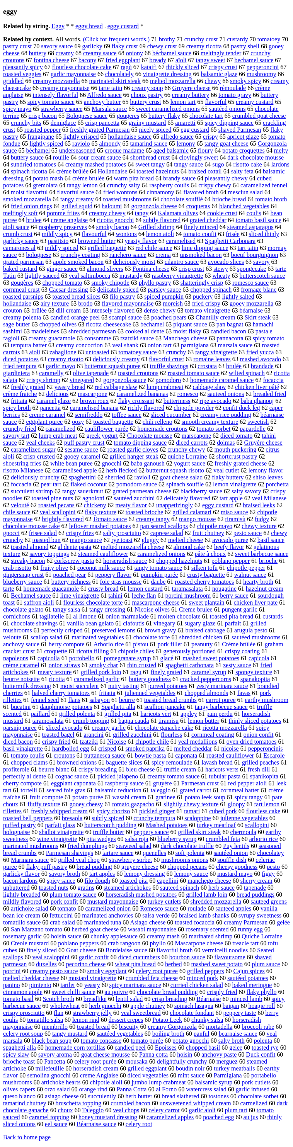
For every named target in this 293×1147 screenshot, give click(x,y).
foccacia (21, 484)
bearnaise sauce (238, 1033)
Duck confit (260, 1054)
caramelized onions (161, 554)
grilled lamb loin (206, 894)
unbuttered (16, 887)
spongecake (251, 268)
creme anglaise (69, 220)
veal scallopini (58, 512)
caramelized (60, 428)
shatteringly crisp (202, 282)
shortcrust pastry (236, 456)
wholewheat (65, 1006)
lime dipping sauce (205, 248)
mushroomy (261, 74)
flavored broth (201, 192)
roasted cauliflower (230, 755)
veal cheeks (40, 442)
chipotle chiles (136, 651)
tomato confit (199, 234)
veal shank (125, 345)
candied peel (129, 1047)
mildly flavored (22, 901)
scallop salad (46, 637)
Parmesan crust (200, 783)
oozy (78, 421)
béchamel (38, 150)
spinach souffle (185, 484)
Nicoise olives (152, 609)
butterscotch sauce (262, 275)
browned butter (96, 241)
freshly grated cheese (241, 463)
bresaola (72, 818)
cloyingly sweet (198, 157)
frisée (233, 234)
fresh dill (259, 769)
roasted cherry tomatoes (204, 581)
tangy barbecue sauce (221, 706)
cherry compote (22, 783)
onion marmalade (127, 616)
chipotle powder (194, 407)
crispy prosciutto (23, 1012)
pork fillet (169, 644)
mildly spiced (61, 248)
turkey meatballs (234, 1068)
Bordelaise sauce (126, 950)
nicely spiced (155, 129)
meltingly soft (20, 213)
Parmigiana (228, 1075)
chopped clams (29, 762)
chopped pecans (187, 866)
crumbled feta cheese (152, 978)
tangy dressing (107, 609)
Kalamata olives (178, 213)
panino (11, 985)
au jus (251, 1117)
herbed (173, 964)
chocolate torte (151, 637)
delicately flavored (187, 498)
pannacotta (229, 338)
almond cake (189, 547)
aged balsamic (171, 150)
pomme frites (63, 213)
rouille (61, 157)
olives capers (19, 1089)
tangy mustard (69, 1033)
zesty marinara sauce (222, 686)
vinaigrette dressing (167, 74)
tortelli (28, 790)
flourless (171, 734)
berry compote (67, 644)
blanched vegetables (244, 206)
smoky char (103, 665)
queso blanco (19, 1096)
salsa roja (136, 839)
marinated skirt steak (115, 81)
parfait (233, 623)
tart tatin (248, 248)
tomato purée (147, 1040)
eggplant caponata (73, 783)
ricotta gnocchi (115, 220)
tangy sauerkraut (82, 491)
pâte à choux (210, 554)
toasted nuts (53, 887)
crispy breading (97, 769)
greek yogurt (102, 435)
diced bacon (18, 741)
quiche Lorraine (187, 456)
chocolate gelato (23, 609)
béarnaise (250, 310)
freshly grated (28, 387)
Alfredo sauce (104, 95)
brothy (167, 39)
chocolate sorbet (258, 1096)
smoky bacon (112, 227)
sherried (115, 477)
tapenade (255, 887)
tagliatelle (51, 616)
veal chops (126, 1110)
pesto (273, 866)
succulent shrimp (32, 491)
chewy (213, 81)
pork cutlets (256, 1082)
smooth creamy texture (210, 421)
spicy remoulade (172, 762)
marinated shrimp (210, 936)
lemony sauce (191, 873)
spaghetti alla (19, 1047)
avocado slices (226, 261)
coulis (254, 213)
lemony (186, 143)
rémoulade (233, 88)
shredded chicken (200, 637)
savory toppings (49, 554)
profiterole (16, 769)
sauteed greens (268, 901)
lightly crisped (81, 136)
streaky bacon (28, 560)
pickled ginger (157, 811)
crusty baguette (206, 574)
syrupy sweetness (260, 915)
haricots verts (221, 769)
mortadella (219, 1026)
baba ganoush (148, 463)
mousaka (137, 1061)
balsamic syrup (213, 1082)
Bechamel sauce (31, 595)
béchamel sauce (171, 53)
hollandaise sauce (130, 136)
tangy (142, 213)
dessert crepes (126, 1019)
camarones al (19, 248)
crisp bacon (43, 115)
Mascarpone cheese (199, 943)
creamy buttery (190, 95)
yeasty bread (69, 387)
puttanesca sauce (105, 755)
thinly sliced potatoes (254, 720)
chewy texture (259, 526)
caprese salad (166, 533)
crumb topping (91, 720)
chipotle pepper (246, 567)
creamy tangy (153, 519)
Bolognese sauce (86, 115)
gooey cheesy (86, 804)
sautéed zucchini (134, 498)
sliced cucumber (171, 414)
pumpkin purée (159, 574)
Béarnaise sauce (96, 1124)
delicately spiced (117, 289)
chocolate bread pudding (167, 992)
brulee (34, 220)
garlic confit (94, 957)
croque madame (124, 150)
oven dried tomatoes (252, 741)
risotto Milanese (23, 470)
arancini (93, 734)
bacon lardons (20, 880)
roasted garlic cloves (132, 449)
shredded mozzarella (215, 901)
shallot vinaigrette (61, 832)
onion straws (64, 665)
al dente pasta (74, 547)
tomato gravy (234, 95)
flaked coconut (88, 484)
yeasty (92, 985)
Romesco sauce (159, 908)
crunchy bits (26, 122)
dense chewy (159, 310)
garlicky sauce (21, 241)
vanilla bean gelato (90, 623)
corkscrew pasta (74, 560)
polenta (263, 1040)
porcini (11, 971)
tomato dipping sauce (140, 442)
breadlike (95, 999)
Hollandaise (112, 171)
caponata (186, 755)
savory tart (16, 435)
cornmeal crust (21, 289)
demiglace (63, 122)
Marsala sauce (109, 108)
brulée (234, 366)
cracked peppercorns (205, 679)
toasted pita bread (232, 616)
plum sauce (266, 964)
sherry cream (256, 880)
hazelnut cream (264, 588)
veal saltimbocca (89, 275)
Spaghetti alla (118, 706)
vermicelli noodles (225, 950)
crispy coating (242, 651)
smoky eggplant (107, 971)
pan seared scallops (164, 526)
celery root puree (156, 971)
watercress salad (206, 1089)
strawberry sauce (61, 108)
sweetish (258, 421)
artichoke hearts (61, 1082)
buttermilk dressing (27, 686)
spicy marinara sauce (135, 985)
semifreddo (88, 414)
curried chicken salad (196, 985)
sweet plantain (206, 602)
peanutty (202, 644)
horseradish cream (95, 1068)
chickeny (95, 505)
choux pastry (147, 95)
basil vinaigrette (23, 748)
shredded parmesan (92, 331)
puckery (203, 296)
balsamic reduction (117, 790)
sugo (218, 164)
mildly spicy (57, 234)
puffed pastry (19, 825)
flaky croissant (136, 401)
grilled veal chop (79, 859)
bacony (87, 60)
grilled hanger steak (133, 456)
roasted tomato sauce (194, 373)
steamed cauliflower (103, 554)
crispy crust (222, 67)
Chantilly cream (215, 317)
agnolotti (93, 498)
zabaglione (62, 352)
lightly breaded (21, 894)
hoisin (184, 1054)
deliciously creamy (116, 359)
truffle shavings (169, 366)
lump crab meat (58, 435)
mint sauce (191, 1075)
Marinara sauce (30, 859)
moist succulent (79, 686)
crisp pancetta (102, 122)
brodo (85, 303)
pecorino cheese (86, 964)
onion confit (259, 734)
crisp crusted (39, 456)
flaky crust (125, 46)
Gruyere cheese (191, 88)
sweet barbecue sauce (261, 554)
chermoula (243, 832)
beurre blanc (54, 769)
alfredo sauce (177, 136)
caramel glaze (54, 401)
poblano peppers (78, 943)
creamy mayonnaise (65, 88)
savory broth (64, 873)
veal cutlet (226, 470)
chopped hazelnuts (179, 560)
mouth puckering (235, 449)
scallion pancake (165, 706)
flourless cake (263, 811)
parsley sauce (164, 289)
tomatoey (269, 39)
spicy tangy (249, 797)
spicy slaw (16, 1054)
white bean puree (71, 463)
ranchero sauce (127, 254)
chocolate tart (206, 115)
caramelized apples (170, 1117)
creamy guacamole (52, 338)
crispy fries (80, 533)
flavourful (94, 234)
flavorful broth (175, 950)
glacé (167, 658)
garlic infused (253, 1089)
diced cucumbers (139, 957)
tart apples (102, 873)
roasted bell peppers (28, 818)
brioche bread (229, 199)
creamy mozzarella (56, 81)
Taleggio (93, 1110)
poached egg (218, 1117)
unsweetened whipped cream (195, 1103)
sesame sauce (81, 449)
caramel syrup (208, 672)
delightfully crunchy (182, 1061)
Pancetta (54, 1061)
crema (163, 254)
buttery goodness (150, 679)
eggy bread (89, 26)
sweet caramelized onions (167, 108)
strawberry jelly (92, 1012)
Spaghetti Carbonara (230, 241)
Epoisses (166, 1047)
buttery (37, 53)
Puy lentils (236, 846)
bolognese (38, 254)
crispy (210, 136)
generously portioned (190, 651)
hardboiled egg (70, 748)
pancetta (50, 407)
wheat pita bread (135, 964)
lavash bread (216, 762)
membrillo (55, 1026)
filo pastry (122, 296)
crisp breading (169, 999)
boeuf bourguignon (254, 254)
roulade (196, 908)
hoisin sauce (66, 936)
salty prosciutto (122, 533)
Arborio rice (109, 644)
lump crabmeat (165, 387)
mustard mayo (234, 873)
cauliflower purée (106, 428)
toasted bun (46, 540)
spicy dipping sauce (229, 122)
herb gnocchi (105, 1006)
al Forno (166, 1089)
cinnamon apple (23, 992)
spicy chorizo (113, 811)
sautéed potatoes (247, 978)
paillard (40, 713)
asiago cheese (62, 1096)
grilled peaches (260, 762)
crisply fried (222, 992)
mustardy (131, 275)
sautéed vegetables (120, 1033)
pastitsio (58, 241)
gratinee (165, 797)
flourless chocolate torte (93, 602)
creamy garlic (109, 727)
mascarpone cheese (155, 602)
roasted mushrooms (127, 199)
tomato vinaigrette (207, 310)
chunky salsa (207, 1019)
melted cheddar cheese (31, 978)
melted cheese (185, 540)
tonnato (66, 908)
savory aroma (55, 1054)
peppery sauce (151, 832)
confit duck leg (241, 407)
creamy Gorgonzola (172, 1026)
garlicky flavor (21, 873)
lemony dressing (144, 873)
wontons (126, 234)
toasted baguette (113, 421)
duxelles (46, 964)
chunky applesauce (114, 936)
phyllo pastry (155, 282)
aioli (34, 352)
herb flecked (121, 470)
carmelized (253, 1103)
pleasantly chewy (226, 178)
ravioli (143, 477)
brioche (268, 560)
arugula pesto (250, 630)
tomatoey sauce (138, 352)
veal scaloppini (51, 957)
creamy (65, 53)
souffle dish (232, 859)
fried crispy (206, 303)
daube (158, 581)
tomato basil (18, 999)
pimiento (40, 985)
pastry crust (17, 46)
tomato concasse (101, 1040)
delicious (57, 394)
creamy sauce (100, 53)
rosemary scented (207, 929)
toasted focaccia (195, 922)
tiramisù (235, 519)
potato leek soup (205, 797)
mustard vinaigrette (92, 978)
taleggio (161, 790)
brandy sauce (179, 178)
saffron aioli (39, 602)
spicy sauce (61, 880)
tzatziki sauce (137, 338)
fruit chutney (208, 533)
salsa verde (156, 915)
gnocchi (111, 463)
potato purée (87, 797)
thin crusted (141, 665)
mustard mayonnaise (112, 901)
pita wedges (101, 839)
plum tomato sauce (72, 894)
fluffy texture (43, 804)
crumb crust (17, 234)
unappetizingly (174, 505)
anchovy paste (219, 1054)
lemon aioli (160, 234)
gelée (283, 922)
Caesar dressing (68, 289)
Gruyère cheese (263, 442)
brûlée (39, 310)
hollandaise (17, 303)
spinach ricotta (29, 171)
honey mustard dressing (107, 1117)
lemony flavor (266, 470)
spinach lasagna (193, 1006)
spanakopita (255, 679)
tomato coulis (27, 755)
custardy (237, 39)
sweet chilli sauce (73, 992)
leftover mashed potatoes (100, 526)
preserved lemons (113, 630)
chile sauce (17, 512)
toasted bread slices (77, 296)
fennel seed (45, 700)
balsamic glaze (219, 74)
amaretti (185, 122)
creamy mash (163, 936)
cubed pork (223, 811)
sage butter (16, 324)
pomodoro (168, 380)
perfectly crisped (62, 630)
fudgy (262, 519)
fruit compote (46, 797)
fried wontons (120, 192)
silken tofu (204, 567)
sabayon (100, 700)
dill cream (68, 310)
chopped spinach (211, 289)
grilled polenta (77, 713)
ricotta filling (93, 651)
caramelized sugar (33, 449)
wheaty (221, 275)
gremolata (45, 185)
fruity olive (54, 567)
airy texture (55, 303)
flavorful (216, 102)
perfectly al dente (24, 776)
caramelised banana (94, 407)
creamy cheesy (107, 213)
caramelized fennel (263, 185)
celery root (139, 1124)
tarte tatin (110, 88)
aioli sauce (16, 227)
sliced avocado (64, 727)
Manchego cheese (185, 338)
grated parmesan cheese (141, 491)
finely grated (166, 672)
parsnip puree (20, 727)
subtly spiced (108, 818)
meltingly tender (221, 53)
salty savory (246, 491)
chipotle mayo (214, 526)
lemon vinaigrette (234, 484)
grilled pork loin (101, 672)
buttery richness (71, 581)
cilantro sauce (182, 261)
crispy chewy (214, 185)
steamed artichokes (127, 887)
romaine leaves (211, 359)
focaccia (273, 380)
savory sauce (57, 46)
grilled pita (117, 713)
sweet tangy (150, 164)
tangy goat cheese (226, 143)
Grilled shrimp (156, 227)
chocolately (119, 74)
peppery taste (239, 1012)
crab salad (62, 922)
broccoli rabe (258, 1026)
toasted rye (265, 1047)
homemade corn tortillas (75, 1047)
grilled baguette (107, 248)
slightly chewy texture (191, 804)
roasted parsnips (23, 296)
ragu (135, 672)
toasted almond (29, 547)
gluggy (150, 540)
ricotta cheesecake (108, 324)
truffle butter (108, 832)
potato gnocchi (190, 1040)
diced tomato (236, 435)
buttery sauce (27, 157)
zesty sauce (237, 665)
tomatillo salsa (45, 1019)
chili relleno (157, 421)
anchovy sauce (21, 644)
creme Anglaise (99, 1075)
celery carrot (163, 1110)
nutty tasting (123, 686)
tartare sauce (117, 853)
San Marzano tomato (36, 929)
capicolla (48, 658)
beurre (127, 700)
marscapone (196, 435)
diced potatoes (21, 359)
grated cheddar (208, 220)
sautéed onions (227, 108)
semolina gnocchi (48, 1075)
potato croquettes (243, 150)
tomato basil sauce (258, 220)
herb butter (138, 1096)
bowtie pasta (150, 755)
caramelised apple (75, 470)
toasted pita (133, 880)
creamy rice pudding (225, 414)
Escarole (273, 755)
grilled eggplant (147, 1068)
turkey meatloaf (216, 825)
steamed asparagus (250, 227)
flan (58, 1012)
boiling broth (168, 1033)
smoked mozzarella (27, 199)
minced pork (202, 978)
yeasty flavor (141, 241)
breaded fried (269, 394)
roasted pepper (42, 129)
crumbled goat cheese (259, 115)
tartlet (67, 985)
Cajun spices (248, 971)
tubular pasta (224, 776)
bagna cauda (133, 720)
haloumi (112, 206)
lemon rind (85, 1019)
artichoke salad (29, 908)
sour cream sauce (99, 157)
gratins (85, 887)
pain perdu (219, 713)
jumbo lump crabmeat (158, 1082)
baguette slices (124, 762)
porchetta (277, 484)
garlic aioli (202, 1110)
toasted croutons (138, 373)
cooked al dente (144, 331)
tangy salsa (66, 609)
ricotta (57, 679)
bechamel (152, 324)
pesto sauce (247, 533)
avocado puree (230, 540)
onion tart (160, 345)
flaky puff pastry (46, 866)
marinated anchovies (107, 915)
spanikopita (264, 776)
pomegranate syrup (127, 658)
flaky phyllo (262, 992)
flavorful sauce (75, 192)
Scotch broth (58, 999)
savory (261, 261)
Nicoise (116, 741)
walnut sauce (250, 574)
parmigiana (195, 345)
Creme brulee (196, 609)
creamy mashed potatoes (95, 164)
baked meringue (252, 985)
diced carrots (192, 442)
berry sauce (234, 595)
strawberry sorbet (130, 859)
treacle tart (245, 943)
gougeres (128, 115)
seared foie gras (65, 790)
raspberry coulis (169, 185)
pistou (140, 644)
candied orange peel (75, 317)
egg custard (195, 129)
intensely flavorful (55, 95)
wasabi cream (129, 797)
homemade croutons (162, 428)
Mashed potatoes (166, 825)
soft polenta (189, 853)
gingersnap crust (23, 574)
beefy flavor (229, 547)
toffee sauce (126, 414)
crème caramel (21, 665)
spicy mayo (17, 108)
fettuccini (61, 915)
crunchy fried (19, 428)
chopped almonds (206, 693)
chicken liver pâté (257, 387)
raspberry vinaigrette (177, 275)
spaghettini (82, 477)
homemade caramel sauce (222, 380)
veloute (12, 637)
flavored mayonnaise (128, 303)
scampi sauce (125, 317)
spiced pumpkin (164, 296)
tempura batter (29, 345)
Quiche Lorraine (262, 936)
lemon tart (183, 102)
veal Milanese (269, 498)
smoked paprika (145, 748)
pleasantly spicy (23, 67)
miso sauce (234, 512)
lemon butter (203, 720)
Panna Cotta (132, 1089)
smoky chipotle (110, 282)
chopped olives (58, 324)
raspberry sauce (124, 783)
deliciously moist (134, 261)
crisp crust (191, 268)
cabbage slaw (209, 387)
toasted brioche (144, 512)
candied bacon (228, 331)
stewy (220, 268)
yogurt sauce (189, 463)
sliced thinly (264, 234)
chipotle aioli (106, 1082)
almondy (110, 143)
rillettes (12, 811)
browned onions (77, 762)
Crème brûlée (239, 644)
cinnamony (160, 192)
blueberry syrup (176, 839)
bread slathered (180, 1096)
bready (158, 60)
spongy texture (253, 672)
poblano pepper (230, 560)
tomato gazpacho (133, 804)
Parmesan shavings (69, 853)
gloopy (236, 804)
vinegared (82, 380)
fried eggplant (123, 60)
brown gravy (160, 630)
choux (65, 1110)
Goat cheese (81, 950)
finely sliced (41, 950)
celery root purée (95, 1061)
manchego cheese (209, 880)
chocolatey (270, 853)
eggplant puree (44, 421)
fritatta (107, 693)
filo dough (97, 880)
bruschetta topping (79, 1103)
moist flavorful (29, 192)
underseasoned (77, 150)
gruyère (162, 783)
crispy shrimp (43, 380)
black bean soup (52, 1040)
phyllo (157, 943)
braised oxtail (205, 171)
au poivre (116, 992)
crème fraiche (20, 394)
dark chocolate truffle (186, 846)
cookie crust (222, 213)
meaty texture (55, 672)
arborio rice (263, 839)
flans (74, 700)
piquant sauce (190, 324)
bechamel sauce (254, 60)
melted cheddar (193, 748)
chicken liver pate (255, 602)
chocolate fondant (192, 1012)
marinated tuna (102, 922)
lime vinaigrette (79, 595)
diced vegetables (148, 1075)
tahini (115, 595)
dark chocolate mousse (255, 157)
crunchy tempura (154, 818)
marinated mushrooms (30, 846)
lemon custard (145, 588)
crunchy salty (123, 185)
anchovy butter (102, 102)
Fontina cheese (151, 268)
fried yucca (260, 352)
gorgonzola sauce (124, 380)
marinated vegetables (98, 637)
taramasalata (187, 588)
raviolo (81, 143)
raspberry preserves (63, 227)
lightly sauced (42, 275)
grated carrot (195, 790)
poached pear (69, 574)
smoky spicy (245, 81)
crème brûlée (72, 171)
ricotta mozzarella (225, 727)
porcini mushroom (188, 595)
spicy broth (17, 407)
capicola (259, 658)
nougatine (224, 588)
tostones (218, 1096)
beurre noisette (21, 679)
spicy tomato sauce (51, 102)
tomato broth (271, 199)
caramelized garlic (97, 679)
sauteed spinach (179, 887)
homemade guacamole (51, 588)
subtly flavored (162, 220)
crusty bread (103, 588)
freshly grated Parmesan (100, 129)
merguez (227, 1061)
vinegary (164, 623)
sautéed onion (231, 853)
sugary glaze (199, 623)
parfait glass (60, 825)
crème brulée (88, 178)
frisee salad (43, 533)
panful (202, 1033)
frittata (19, 401)
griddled (13, 81)
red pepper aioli (247, 783)
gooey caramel (82, 456)
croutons (64, 755)
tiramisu (168, 720)
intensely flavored (112, 310)
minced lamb (246, 999)
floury (205, 150)
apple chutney (148, 1006)
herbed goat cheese (95, 929)
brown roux (94, 401)
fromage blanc (258, 289)
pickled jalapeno (117, 776)
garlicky (92, 46)
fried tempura (20, 366)
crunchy (176, 352)
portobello (82, 658)
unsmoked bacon (201, 254)
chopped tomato (62, 282)
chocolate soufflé (181, 199)
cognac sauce (71, 776)
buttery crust (145, 102)
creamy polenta (22, 317)
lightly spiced (46, 143)
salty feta (242, 171)
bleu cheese (140, 769)
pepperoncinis (265, 748)
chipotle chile (152, 741)
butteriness (177, 401)
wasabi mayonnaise (152, 929)
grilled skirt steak (199, 832)
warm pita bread (134, 178)
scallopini (257, 825)
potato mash (48, 178)
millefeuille (50, 1068)
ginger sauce (61, 268)
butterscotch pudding (110, 825)
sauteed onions (226, 394)
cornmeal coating (212, 734)
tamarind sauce (148, 143)
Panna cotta (153, 1054)
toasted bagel (58, 734)
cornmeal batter (240, 790)
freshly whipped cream (59, 811)
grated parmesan (23, 261)
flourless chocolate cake (82, 67)
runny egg (250, 929)
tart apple (231, 498)
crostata (207, 366)
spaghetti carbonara (189, 665)
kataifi (149, 67)
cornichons (16, 616)
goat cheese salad (181, 477)
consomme (97, 338)
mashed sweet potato (217, 964)
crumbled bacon (130, 1103)
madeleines (45, 331)
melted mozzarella (173, 81)
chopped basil (203, 1047)
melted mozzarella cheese (132, 547)
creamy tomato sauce (173, 776)
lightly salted (238, 296)
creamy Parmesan (245, 922)
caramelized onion (108, 908)
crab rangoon (124, 943)
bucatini (21, 706)
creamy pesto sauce (54, 971)
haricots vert (155, 713)
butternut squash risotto (175, 470)
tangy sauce (188, 164)
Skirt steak (258, 317)
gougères (22, 282)
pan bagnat (230, 324)
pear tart (51, 484)
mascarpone (92, 394)
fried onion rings (31, 206)
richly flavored (146, 407)
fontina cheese (51, 60)
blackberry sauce (201, 491)
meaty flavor (131, 505)
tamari (192, 811)
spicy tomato (268, 338)
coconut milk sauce (101, 567)
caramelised (181, 241)
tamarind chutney (24, 1103)
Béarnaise (208, 999)
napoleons (15, 658)
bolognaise (16, 832)
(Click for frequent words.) (116, 39)
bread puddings (255, 894)
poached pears (168, 317)
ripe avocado (215, 401)
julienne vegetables (244, 818)
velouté (20, 505)
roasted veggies (22, 74)
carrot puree (221, 700)
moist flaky (187, 331)
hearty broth (258, 581)
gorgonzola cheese (154, 206)
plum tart (236, 1110)
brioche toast (19, 1061)
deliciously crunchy (35, 477)
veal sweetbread (141, 1012)
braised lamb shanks (204, 915)
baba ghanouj (257, 401)
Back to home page (27, 1137)
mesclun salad (245, 192)
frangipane (40, 136)
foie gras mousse (121, 581)
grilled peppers (205, 971)
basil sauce (270, 540)
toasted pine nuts (52, 498)
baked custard (20, 268)
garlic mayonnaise (73, 74)
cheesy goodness (236, 866)
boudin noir (190, 1068)
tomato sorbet (214, 428)
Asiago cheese (147, 922)
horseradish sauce (125, 560)
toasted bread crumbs (170, 700)
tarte (8, 588)
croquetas (198, 206)
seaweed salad (133, 846)
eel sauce (56, 1124)
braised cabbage (205, 630)
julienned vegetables (150, 693)
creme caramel (47, 414)
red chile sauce (154, 248)
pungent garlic (239, 609)
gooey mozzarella (251, 303)
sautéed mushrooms (256, 637)
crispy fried (56, 741)
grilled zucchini (132, 734)
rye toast (122, 540)
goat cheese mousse (105, 1054)
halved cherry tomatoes (61, 693)
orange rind (93, 1089)
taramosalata (48, 720)
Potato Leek (167, 1019)
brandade (262, 366)
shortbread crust (150, 157)
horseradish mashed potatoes (141, 894)
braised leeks (259, 505)
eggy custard (123, 26)
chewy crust (162, 46)
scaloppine (197, 818)
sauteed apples (233, 908)
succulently (102, 1096)
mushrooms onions (184, 859)
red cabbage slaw (116, 387)
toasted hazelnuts (157, 171)
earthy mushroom (266, 700)
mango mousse (197, 519)
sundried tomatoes (33, 164)
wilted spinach (247, 373)
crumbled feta (223, 839)
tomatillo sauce (22, 922)
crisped (107, 748)
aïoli (180, 60)
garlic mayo (60, 366)
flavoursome (230, 957)
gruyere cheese (139, 866)
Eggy (58, 26)
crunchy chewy (186, 449)
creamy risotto (65, 359)
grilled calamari (191, 512)
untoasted (97, 352)
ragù (126, 67)
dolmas (226, 442)
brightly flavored (62, 519)
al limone (84, 616)
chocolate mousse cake (31, 526)
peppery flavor (113, 574)
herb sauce (221, 887)
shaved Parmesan (239, 129)
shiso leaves (268, 477)
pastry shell (245, 46)
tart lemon (266, 804)
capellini (167, 880)
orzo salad (57, 1089)
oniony (134, 53)
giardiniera (16, 373)
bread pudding (94, 866)
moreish (173, 303)
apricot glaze (243, 136)
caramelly (51, 373)
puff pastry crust (84, 442)
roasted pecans (56, 505)
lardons (280, 164)
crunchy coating (80, 254)
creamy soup (147, 88)
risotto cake (247, 164)
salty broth (231, 1040)
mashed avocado (260, 359)
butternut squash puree (113, 366)
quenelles (154, 853)
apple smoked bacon (78, 261)
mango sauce (86, 540)
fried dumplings (87, 846)
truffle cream (180, 769)
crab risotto (17, 567)
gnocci (11, 533)
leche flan (144, 595)
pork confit (64, 901)
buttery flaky (164, 115)
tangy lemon (82, 185)
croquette (55, 651)
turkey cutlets (164, 901)
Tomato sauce (110, 519)
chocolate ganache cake (164, 727)
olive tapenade (91, 373)
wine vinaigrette (57, 839)
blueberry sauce (22, 581)
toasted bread (93, 1026)
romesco (187, 394)
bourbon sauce (187, 957)
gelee (235, 1047)
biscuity (129, 1026)
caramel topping (49, 1117)
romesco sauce (250, 282)
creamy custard (254, 102)
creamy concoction (79, 345)
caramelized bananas (142, 394)
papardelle (253, 428)
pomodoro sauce (136, 484)
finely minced (201, 227)
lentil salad (129, 999)
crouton (12, 310)
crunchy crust (201, 39)
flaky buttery (228, 477)
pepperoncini (263, 67)
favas (243, 693)
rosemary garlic (22, 936)
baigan (231, 1006)
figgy (268, 873)
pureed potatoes (167, 686)
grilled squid (76, 206)
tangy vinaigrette (216, 352)
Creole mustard (30, 943)
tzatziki (89, 741)
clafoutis (133, 623)
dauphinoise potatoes (66, 706)
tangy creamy (77, 199)
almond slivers (105, 268)
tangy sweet (210, 60)
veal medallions (197, 741)
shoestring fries (22, 463)
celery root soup (23, 1033)
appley (189, 713)
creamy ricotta (204, 46)
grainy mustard (147, 122)
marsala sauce (235, 345)
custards (272, 616)
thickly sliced (182, 67)
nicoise (229, 748)
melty (281, 150)
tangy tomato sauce (158, 567)
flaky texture (100, 512)
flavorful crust (166, 359)
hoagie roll (261, 1006)
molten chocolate (179, 616)
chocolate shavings (34, 623)
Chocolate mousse (149, 435)
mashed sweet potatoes (210, 658)
